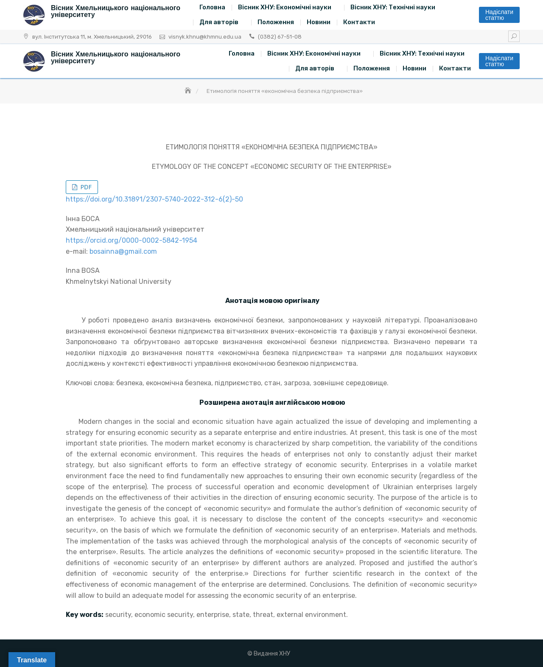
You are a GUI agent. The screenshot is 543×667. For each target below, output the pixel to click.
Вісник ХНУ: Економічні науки (284, 7)
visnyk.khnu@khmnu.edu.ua (204, 37)
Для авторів (218, 22)
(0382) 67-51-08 (280, 37)
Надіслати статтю (499, 15)
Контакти (359, 22)
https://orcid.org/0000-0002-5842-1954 (131, 240)
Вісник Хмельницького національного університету (115, 11)
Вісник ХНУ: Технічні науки (392, 7)
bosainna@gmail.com (123, 251)
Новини (318, 22)
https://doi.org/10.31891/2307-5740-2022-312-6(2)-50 (154, 199)
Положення (276, 22)
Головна (212, 7)
